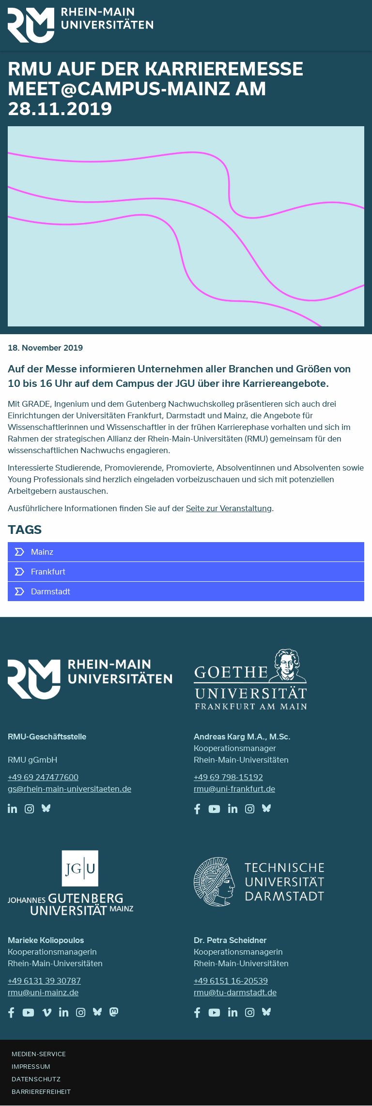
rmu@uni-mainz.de (43, 992)
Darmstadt (50, 591)
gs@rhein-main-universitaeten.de (69, 788)
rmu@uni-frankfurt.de (234, 788)
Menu (351, 20)
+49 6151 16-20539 (231, 980)
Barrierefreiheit (41, 1091)
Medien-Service (39, 1053)
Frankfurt (48, 571)
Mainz (42, 551)
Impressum (31, 1066)
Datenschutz (36, 1079)
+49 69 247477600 (43, 776)
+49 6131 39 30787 (44, 980)
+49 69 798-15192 (228, 776)
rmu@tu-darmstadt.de (235, 992)
